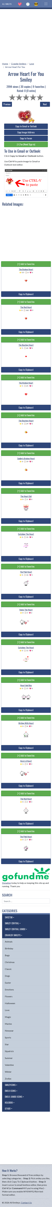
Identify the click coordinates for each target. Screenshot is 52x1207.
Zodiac (8, 1078)
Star (7, 1044)
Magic (8, 1017)
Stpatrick (9, 1051)
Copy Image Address (26, 132)
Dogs (7, 976)
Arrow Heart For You (15, 67)
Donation (6, 883)
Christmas (10, 962)
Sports (8, 1037)
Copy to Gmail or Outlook (26, 126)
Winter (8, 1071)
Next (45, 104)
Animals (8, 941)
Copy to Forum (26, 138)
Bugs (7, 955)
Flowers (8, 996)
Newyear (9, 1030)
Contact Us (26, 1202)
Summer (9, 1058)
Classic (8, 969)
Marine (8, 1023)
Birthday (9, 948)
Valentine (9, 1065)
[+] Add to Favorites (26, 264)
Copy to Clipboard (26, 294)
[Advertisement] (26, 34)
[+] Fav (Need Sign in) (26, 144)
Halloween (10, 1003)
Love (31, 63)
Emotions (9, 989)
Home (5, 63)
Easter (8, 982)
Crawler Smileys (18, 63)
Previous (7, 104)
